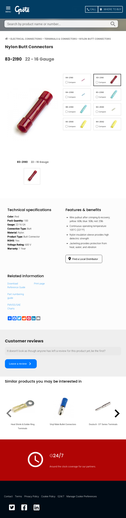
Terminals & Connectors (60, 39)
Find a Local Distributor (82, 259)
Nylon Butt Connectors (95, 39)
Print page (39, 283)
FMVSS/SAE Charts (14, 306)
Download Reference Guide (16, 285)
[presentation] (10, 414)
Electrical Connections (26, 39)
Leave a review (21, 363)
